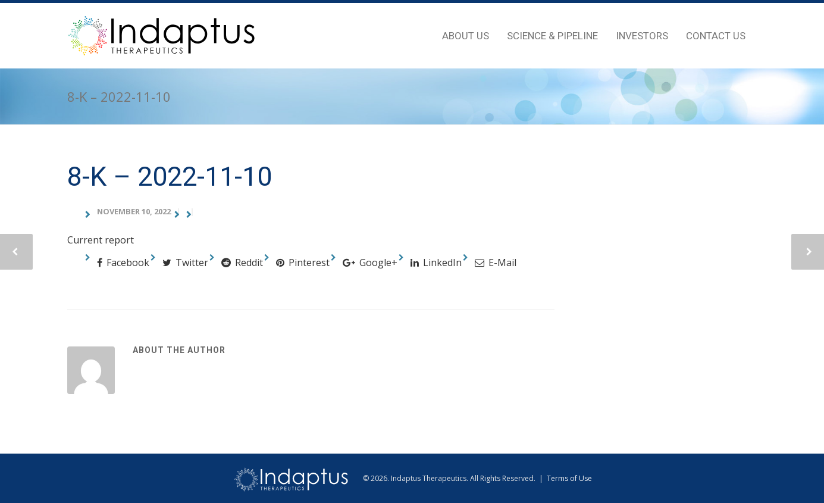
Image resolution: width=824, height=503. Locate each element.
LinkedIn (436, 262)
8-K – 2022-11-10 (169, 176)
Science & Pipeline (552, 36)
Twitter (185, 262)
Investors (642, 36)
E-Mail (495, 262)
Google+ (370, 262)
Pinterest (303, 262)
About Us (465, 36)
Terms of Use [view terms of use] (569, 478)
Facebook (123, 262)
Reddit (242, 262)
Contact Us (715, 36)
